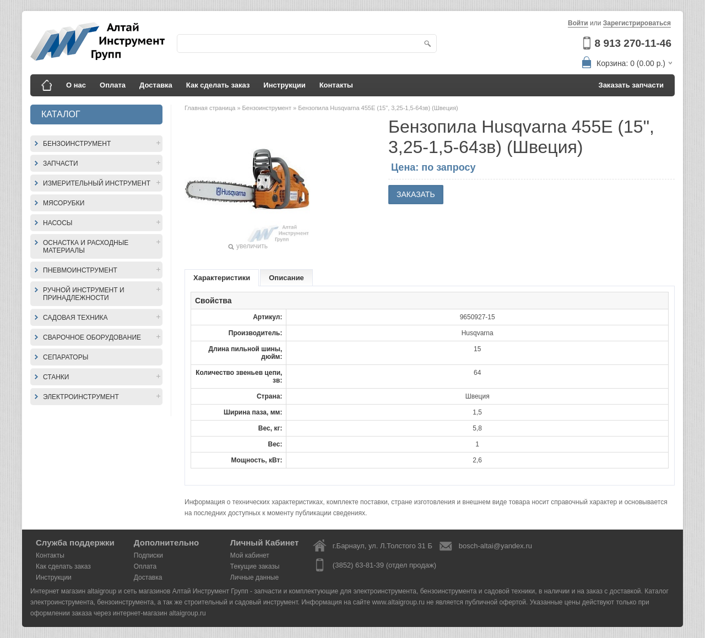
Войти (578, 23)
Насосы (57, 223)
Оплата (113, 85)
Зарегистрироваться (637, 23)
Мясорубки (63, 203)
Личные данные (254, 577)
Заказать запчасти (631, 85)
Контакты (336, 85)
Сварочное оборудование (92, 337)
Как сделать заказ (218, 85)
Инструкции (284, 85)
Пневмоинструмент (80, 270)
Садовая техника (75, 317)
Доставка (155, 85)
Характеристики (221, 278)
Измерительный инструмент (96, 183)
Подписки (148, 555)
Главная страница (211, 108)
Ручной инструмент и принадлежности (83, 294)
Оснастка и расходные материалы (85, 246)
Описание (286, 278)
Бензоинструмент (77, 144)
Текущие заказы (255, 566)
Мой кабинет (249, 555)
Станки (56, 377)
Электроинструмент (81, 397)
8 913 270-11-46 (633, 43)
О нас (76, 85)
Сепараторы (65, 357)
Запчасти (60, 163)
